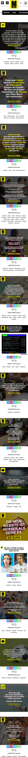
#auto (3, 630)
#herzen (17, 217)
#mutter (12, 457)
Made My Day (7, 12)
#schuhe (16, 63)
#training (10, 223)
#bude (14, 317)
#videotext (22, 367)
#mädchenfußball (20, 270)
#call (14, 170)
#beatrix (19, 585)
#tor (20, 506)
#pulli (24, 315)
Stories (14, 12)
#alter (8, 217)
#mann (22, 61)
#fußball (7, 63)
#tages (17, 61)
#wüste (19, 317)
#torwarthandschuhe (8, 270)
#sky (13, 367)
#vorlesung (14, 632)
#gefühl (21, 457)
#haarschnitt (16, 412)
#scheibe (3, 221)
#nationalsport (20, 118)
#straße (12, 61)
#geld (11, 63)
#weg (9, 216)
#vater (10, 459)
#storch (14, 585)
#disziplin (12, 118)
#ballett (24, 221)
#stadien (13, 319)
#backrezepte (20, 459)
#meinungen (10, 221)
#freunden (6, 61)
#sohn (17, 219)
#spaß (13, 216)
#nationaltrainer (20, 170)
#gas (10, 317)
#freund (4, 678)
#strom (9, 315)
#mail (10, 170)
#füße (21, 63)
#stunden (8, 630)
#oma (14, 459)
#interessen (18, 221)
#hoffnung (6, 219)
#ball (23, 268)
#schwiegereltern (13, 461)
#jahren (12, 219)
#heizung (6, 118)
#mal (17, 116)
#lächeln (4, 216)
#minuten (20, 630)
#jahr (5, 116)
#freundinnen (17, 268)
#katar (24, 317)
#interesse (23, 217)
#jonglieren (23, 678)
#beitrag (4, 315)
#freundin (5, 268)
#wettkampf (16, 678)
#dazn (17, 367)
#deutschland (11, 116)
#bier (17, 457)
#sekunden (9, 506)
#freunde (18, 216)
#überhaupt (5, 317)
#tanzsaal (16, 223)
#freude (22, 219)
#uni (25, 630)
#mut (12, 217)
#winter (20, 315)
